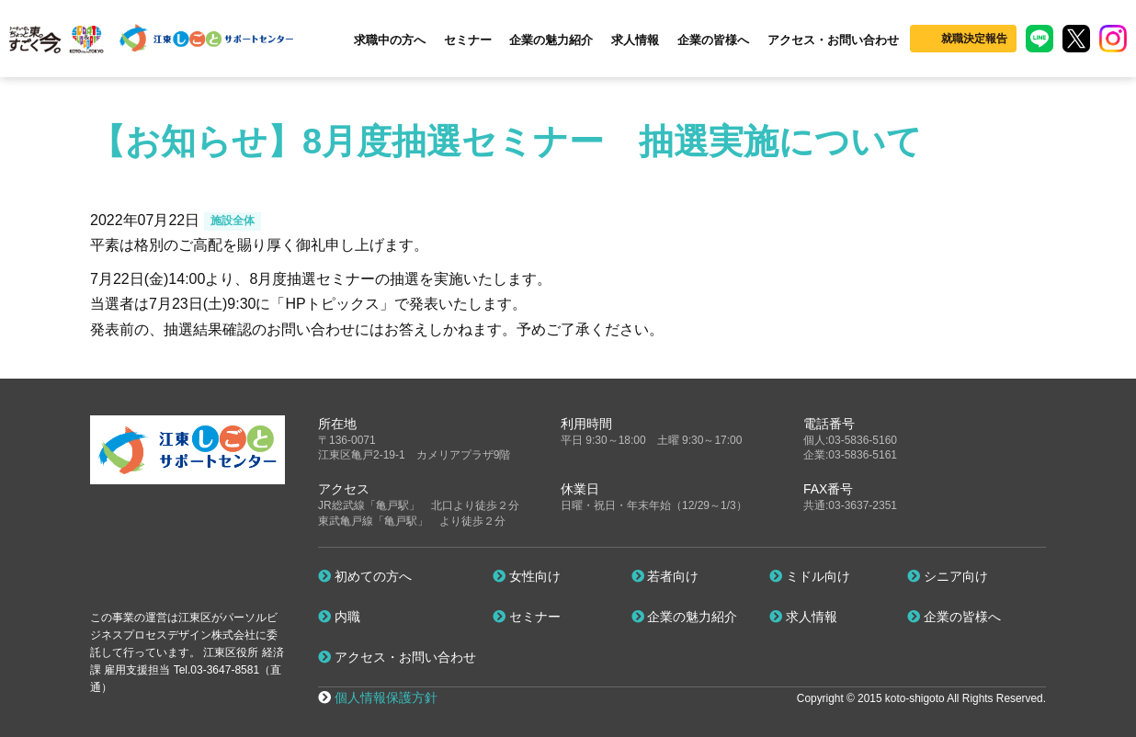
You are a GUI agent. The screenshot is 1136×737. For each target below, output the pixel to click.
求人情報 (635, 40)
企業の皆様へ (713, 40)
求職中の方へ (390, 40)
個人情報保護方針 (386, 697)
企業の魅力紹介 (551, 40)
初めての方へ (365, 576)
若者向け (665, 576)
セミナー (468, 40)
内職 (339, 616)
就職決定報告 (974, 38)
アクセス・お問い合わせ (833, 40)
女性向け (527, 576)
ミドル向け (809, 576)
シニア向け (947, 576)
